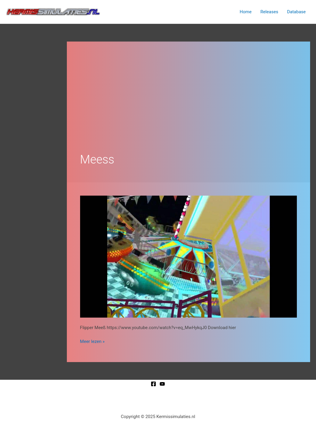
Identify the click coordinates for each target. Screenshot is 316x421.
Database (296, 11)
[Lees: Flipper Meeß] (188, 256)
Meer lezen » (92, 341)
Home (246, 11)
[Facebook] (153, 384)
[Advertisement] (188, 99)
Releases (269, 11)
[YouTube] (162, 384)
